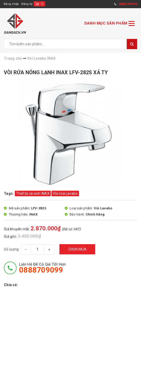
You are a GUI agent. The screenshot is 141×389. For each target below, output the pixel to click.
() (42, 3)
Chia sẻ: (11, 285)
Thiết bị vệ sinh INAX (32, 193)
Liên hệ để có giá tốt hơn (42, 268)
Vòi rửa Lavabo (65, 193)
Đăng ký (26, 4)
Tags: (9, 193)
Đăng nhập (11, 4)
